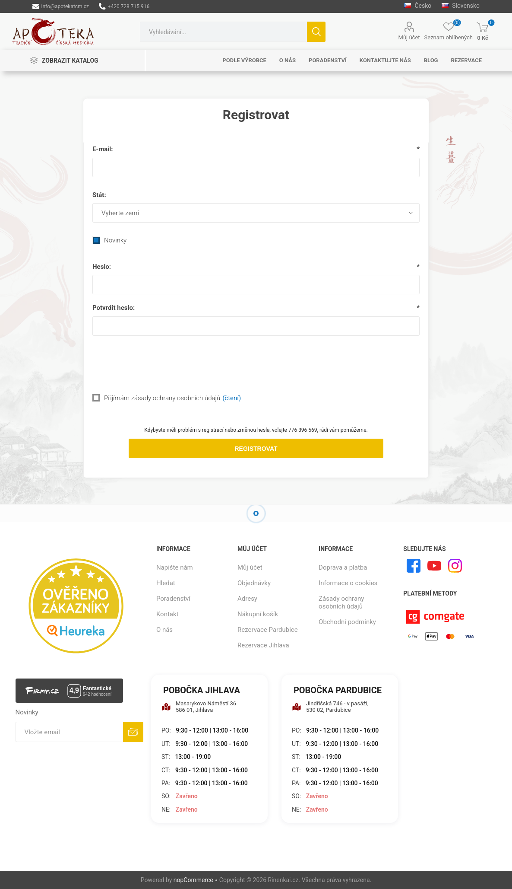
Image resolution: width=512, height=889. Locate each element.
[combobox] (223, 32)
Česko (417, 5)
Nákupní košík (257, 614)
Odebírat (133, 732)
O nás (164, 630)
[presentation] (256, 363)
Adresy (247, 598)
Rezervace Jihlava (263, 645)
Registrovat (255, 448)
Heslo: (101, 267)
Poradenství (173, 598)
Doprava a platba (343, 567)
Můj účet (409, 37)
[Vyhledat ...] (223, 32)
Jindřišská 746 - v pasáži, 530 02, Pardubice (330, 706)
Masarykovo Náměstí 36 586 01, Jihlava (198, 706)
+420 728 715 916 (124, 6)
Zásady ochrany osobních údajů (341, 602)
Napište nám (174, 567)
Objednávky (254, 583)
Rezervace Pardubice (267, 630)
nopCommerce (193, 879)
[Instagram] (455, 566)
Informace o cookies (348, 583)
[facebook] (413, 566)
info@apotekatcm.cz (60, 6)
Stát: (99, 195)
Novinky (115, 240)
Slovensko (461, 5)
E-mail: (102, 149)
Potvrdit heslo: (113, 308)
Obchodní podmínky (347, 622)
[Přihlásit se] (69, 732)
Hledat (316, 32)
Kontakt (167, 614)
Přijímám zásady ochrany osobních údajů (162, 398)
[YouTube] (434, 566)
